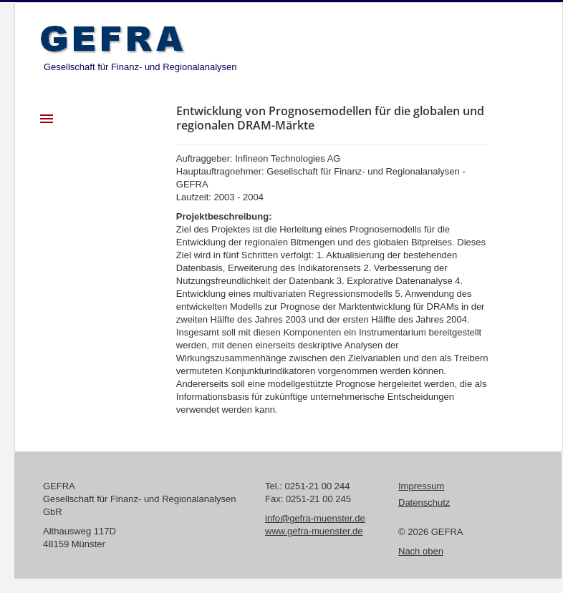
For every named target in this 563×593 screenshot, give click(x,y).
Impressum (421, 486)
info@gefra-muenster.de (315, 518)
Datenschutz (424, 502)
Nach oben (420, 551)
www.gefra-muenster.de (314, 531)
